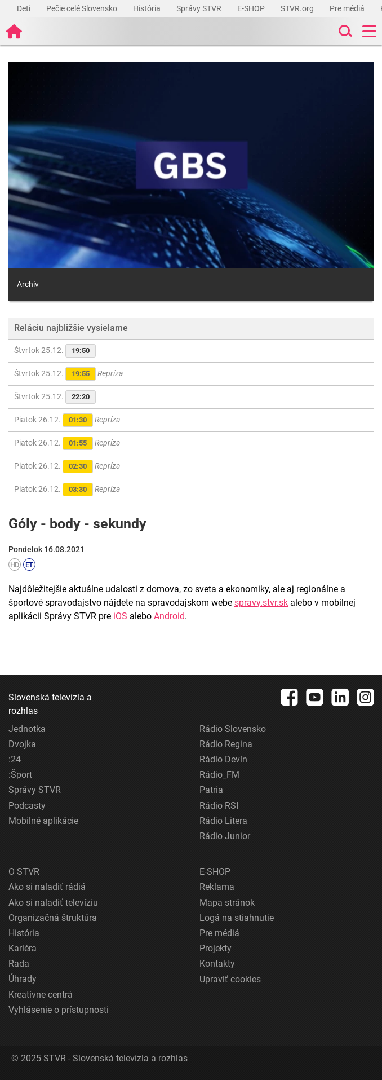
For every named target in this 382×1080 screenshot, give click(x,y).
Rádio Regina (225, 744)
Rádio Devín (223, 759)
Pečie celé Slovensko (82, 8)
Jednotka (27, 729)
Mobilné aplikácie (43, 820)
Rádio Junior (224, 836)
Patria (211, 789)
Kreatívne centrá (40, 994)
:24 (14, 759)
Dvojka (22, 744)
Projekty (215, 948)
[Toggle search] (344, 31)
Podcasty (27, 805)
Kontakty (217, 963)
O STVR (23, 871)
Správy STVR (199, 8)
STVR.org (298, 8)
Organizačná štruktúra (52, 918)
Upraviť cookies (230, 979)
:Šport (20, 774)
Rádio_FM (219, 774)
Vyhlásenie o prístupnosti (58, 1009)
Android (169, 616)
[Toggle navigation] (369, 31)
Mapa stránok (227, 902)
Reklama (216, 886)
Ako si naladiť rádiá (47, 886)
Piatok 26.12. (67, 420)
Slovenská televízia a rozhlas (50, 704)
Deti (24, 8)
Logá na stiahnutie (236, 918)
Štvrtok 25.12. (55, 351)
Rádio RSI (218, 805)
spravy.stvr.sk (261, 602)
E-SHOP (251, 8)
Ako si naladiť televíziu (53, 902)
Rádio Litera (223, 820)
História (147, 8)
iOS (120, 616)
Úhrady (22, 978)
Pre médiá (348, 8)
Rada (18, 963)
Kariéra (22, 948)
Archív (28, 284)
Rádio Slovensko (232, 729)
